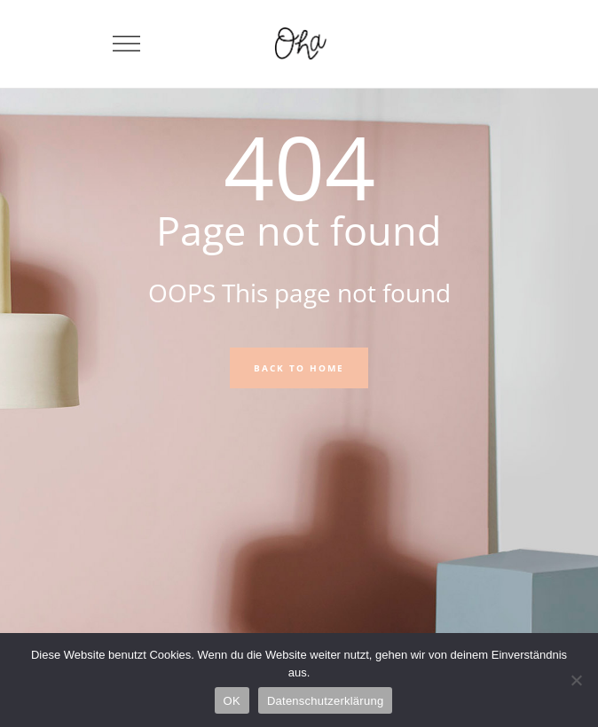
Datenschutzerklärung (325, 700)
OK (232, 700)
